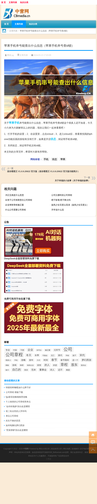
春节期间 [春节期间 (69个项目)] (65, 360)
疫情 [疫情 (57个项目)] (39, 365)
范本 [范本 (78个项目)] (33, 370)
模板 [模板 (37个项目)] (7, 365)
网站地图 (66, 449)
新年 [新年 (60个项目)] (31, 360)
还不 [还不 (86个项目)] (60, 369)
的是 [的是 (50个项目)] (55, 365)
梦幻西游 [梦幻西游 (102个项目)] (86, 360)
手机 (17, 122)
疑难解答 (75, 449)
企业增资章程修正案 (14, 205)
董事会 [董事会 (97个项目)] (43, 369)
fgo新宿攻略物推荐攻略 (16, 397)
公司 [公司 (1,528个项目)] (68, 349)
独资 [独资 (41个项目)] (22, 365)
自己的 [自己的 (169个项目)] (16, 369)
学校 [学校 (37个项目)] (67, 355)
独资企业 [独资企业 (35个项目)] (30, 365)
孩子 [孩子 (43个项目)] (74, 355)
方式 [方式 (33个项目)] (38, 360)
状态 (53, 139)
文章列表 (13, 2)
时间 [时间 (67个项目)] (46, 360)
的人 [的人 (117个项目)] (47, 365)
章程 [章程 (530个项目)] (64, 365)
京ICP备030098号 (86, 449)
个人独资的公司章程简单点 (18, 401)
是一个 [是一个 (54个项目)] (75, 360)
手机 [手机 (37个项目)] (16, 360)
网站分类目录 (44, 449)
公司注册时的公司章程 (61, 195)
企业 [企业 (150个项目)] (30, 349)
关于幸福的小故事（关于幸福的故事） (72, 180)
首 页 (3, 2)
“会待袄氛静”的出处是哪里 (18, 406)
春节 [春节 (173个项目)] (54, 359)
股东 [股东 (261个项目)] (74, 364)
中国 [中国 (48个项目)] (15, 350)
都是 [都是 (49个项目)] (68, 370)
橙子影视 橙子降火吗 (61, 200)
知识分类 (24, 2)
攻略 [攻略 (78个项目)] (23, 360)
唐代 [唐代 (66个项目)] (60, 355)
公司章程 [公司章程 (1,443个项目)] (14, 354)
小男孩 (48, 459)
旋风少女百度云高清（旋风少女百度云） (70, 205)
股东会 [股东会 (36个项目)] (83, 365)
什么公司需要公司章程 (15, 210)
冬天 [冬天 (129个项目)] (28, 355)
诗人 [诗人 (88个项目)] (52, 369)
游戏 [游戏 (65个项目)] (14, 365)
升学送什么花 (57, 210)
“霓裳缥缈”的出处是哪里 (17, 430)
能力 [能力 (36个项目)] (7, 370)
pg (13, 55)
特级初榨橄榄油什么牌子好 (18, 387)
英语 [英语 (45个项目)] (26, 370)
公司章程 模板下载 (14, 392)
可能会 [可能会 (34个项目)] (45, 355)
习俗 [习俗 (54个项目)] (22, 350)
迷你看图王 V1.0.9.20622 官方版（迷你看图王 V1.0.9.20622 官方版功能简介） (43, 171)
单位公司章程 (12, 416)
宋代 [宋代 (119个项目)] (82, 355)
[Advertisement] (48, 483)
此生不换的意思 (13, 420)
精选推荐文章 (56, 449)
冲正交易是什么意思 (14, 195)
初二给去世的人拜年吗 (16, 411)
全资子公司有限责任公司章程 (18, 200)
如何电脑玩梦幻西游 (15, 425)
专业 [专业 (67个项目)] (8, 350)
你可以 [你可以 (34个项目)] (39, 350)
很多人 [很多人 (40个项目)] (8, 360)
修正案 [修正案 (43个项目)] (47, 350)
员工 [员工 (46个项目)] (52, 355)
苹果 (11, 122)
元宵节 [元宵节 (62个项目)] (57, 350)
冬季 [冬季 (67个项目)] (37, 355)
